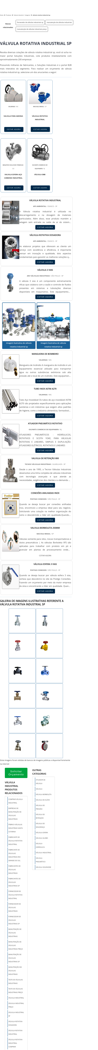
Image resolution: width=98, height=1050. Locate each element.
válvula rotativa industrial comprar (15, 1043)
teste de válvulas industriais (15, 981)
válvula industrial (16, 998)
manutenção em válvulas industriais (15, 970)
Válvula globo (42, 838)
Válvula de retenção (40, 816)
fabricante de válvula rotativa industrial (15, 840)
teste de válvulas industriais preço (15, 990)
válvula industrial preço (16, 1005)
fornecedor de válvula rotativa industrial (15, 895)
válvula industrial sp (16, 1014)
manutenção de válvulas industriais (59, 22)
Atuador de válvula (40, 782)
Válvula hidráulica (40, 845)
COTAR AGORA (14, 129)
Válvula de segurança (40, 825)
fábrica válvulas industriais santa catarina (15, 828)
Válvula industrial (43, 853)
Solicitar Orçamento (16, 773)
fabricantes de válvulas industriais (14, 869)
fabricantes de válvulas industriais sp (14, 882)
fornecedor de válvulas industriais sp (30, 22)
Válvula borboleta (44, 794)
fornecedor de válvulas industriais (14, 907)
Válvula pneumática (40, 860)
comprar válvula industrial (15, 801)
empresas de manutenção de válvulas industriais (14, 813)
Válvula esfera (42, 832)
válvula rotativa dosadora (15, 1023)
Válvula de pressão (40, 807)
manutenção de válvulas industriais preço (32, 29)
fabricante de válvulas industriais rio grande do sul (14, 855)
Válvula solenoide (43, 867)
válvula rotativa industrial (15, 1032)
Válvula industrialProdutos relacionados (13, 788)
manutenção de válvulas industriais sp (14, 958)
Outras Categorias (39, 772)
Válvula (39, 789)
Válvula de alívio (43, 800)
